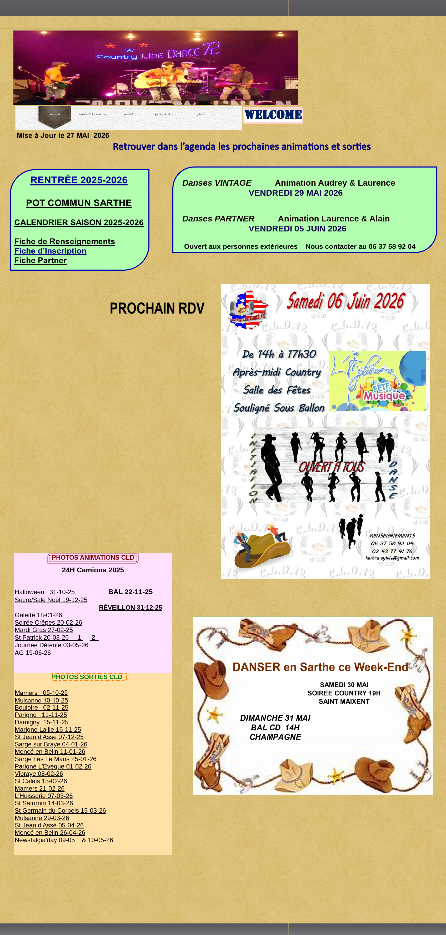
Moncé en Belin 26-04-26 (50, 832)
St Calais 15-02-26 (41, 781)
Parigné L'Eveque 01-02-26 (53, 766)
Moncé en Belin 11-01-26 (50, 751)
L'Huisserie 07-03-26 (44, 795)
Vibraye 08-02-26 (39, 773)
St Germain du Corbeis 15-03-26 (60, 810)
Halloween (29, 591)
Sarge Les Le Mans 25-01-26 (56, 758)
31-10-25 (63, 591)
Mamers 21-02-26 (39, 788)
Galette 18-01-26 (38, 615)
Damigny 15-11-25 (41, 722)
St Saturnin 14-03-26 (44, 803)
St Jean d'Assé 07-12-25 (49, 736)
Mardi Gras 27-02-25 (44, 629)
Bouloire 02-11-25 (41, 707)
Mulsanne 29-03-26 (42, 817)
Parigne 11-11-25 (41, 714)
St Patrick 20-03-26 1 (49, 637)
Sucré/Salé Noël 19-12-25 (51, 599)
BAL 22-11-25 (130, 592)
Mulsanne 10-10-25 (41, 700)
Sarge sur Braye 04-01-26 (51, 744)
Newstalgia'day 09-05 (45, 839)
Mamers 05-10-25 (41, 692)
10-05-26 (100, 839)
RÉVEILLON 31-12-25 (130, 607)
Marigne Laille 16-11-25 (48, 729)
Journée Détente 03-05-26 (51, 645)
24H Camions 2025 (93, 570)
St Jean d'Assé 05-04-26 (49, 825)
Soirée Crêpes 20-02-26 (48, 622)
